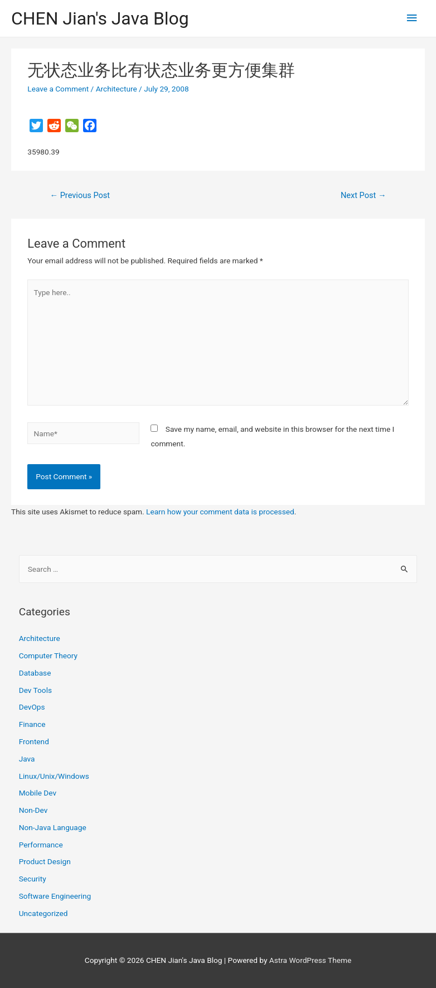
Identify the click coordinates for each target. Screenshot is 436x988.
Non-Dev (33, 810)
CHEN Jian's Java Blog (100, 18)
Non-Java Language (52, 827)
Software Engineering (55, 895)
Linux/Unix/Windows (54, 776)
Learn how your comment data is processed (220, 511)
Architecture (116, 88)
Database (35, 672)
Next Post (363, 195)
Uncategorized (43, 913)
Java (27, 758)
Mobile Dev (37, 792)
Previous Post (80, 195)
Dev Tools (35, 690)
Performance (41, 844)
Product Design (45, 861)
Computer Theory (48, 655)
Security (32, 878)
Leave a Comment (58, 88)
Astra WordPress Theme (310, 960)
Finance (32, 724)
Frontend (34, 741)
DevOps (32, 706)
